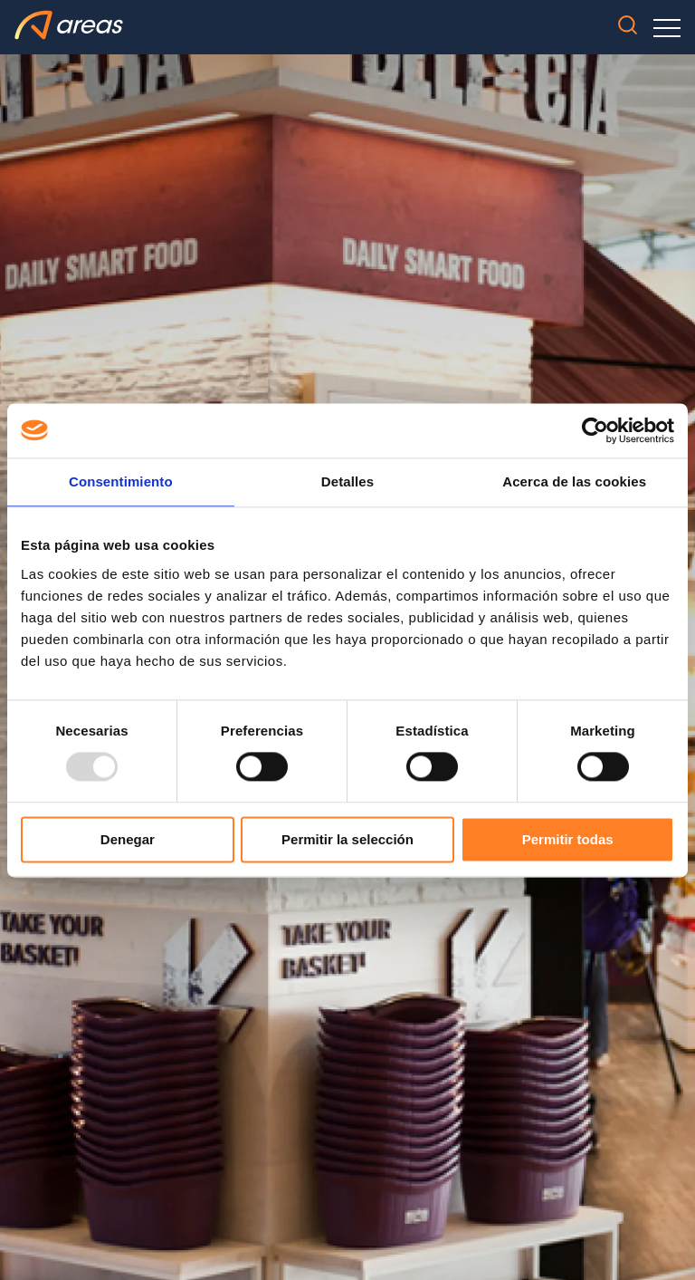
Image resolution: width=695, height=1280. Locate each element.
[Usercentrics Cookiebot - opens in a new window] (595, 430)
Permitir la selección (347, 839)
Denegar (127, 839)
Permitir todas (568, 839)
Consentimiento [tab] (121, 481)
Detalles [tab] (347, 481)
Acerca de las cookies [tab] (574, 481)
